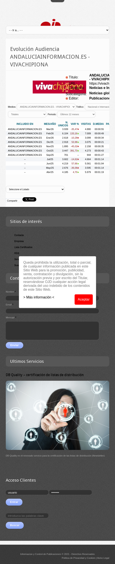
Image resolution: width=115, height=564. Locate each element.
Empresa (19, 241)
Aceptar (84, 299)
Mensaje (11, 317)
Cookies (91, 558)
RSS (16, 253)
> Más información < (38, 297)
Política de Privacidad (73, 558)
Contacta (19, 235)
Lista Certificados (23, 247)
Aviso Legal (103, 558)
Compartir (12, 200)
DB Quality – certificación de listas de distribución (45, 375)
